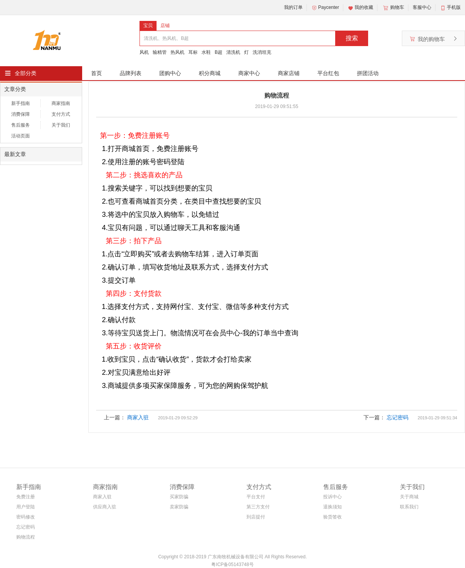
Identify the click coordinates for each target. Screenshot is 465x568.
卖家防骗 (179, 507)
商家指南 (61, 103)
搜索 (352, 38)
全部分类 (25, 73)
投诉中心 (332, 496)
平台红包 (328, 73)
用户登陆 (25, 507)
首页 (96, 73)
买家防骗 (179, 496)
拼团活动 (368, 73)
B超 (218, 52)
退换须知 (332, 507)
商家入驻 (138, 417)
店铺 (165, 25)
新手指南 (20, 103)
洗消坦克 (262, 52)
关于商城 (409, 496)
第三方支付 (258, 507)
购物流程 (25, 537)
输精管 (160, 52)
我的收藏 (360, 8)
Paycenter (325, 8)
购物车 (393, 8)
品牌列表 (130, 73)
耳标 (193, 52)
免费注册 (25, 496)
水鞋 (206, 52)
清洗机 (233, 52)
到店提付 (255, 517)
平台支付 (255, 496)
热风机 (177, 52)
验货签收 (332, 517)
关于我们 (61, 125)
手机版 (454, 7)
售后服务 (20, 125)
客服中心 (422, 7)
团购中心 (170, 73)
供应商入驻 (104, 507)
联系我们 (409, 507)
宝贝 (148, 25)
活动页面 (20, 136)
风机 (144, 52)
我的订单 (293, 7)
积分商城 (209, 73)
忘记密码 (397, 417)
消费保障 (20, 114)
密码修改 (25, 517)
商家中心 (249, 73)
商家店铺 (289, 73)
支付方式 (61, 114)
